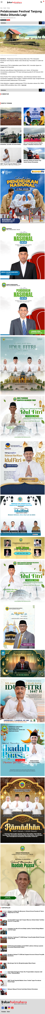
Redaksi (3, 1011)
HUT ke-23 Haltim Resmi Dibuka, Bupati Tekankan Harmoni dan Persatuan (33, 144)
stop (8, 20)
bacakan (3, 20)
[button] (43, 0)
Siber (8, 1011)
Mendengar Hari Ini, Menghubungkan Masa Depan (21, 963)
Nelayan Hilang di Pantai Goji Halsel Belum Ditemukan (23, 989)
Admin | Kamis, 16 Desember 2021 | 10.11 (7, 17)
